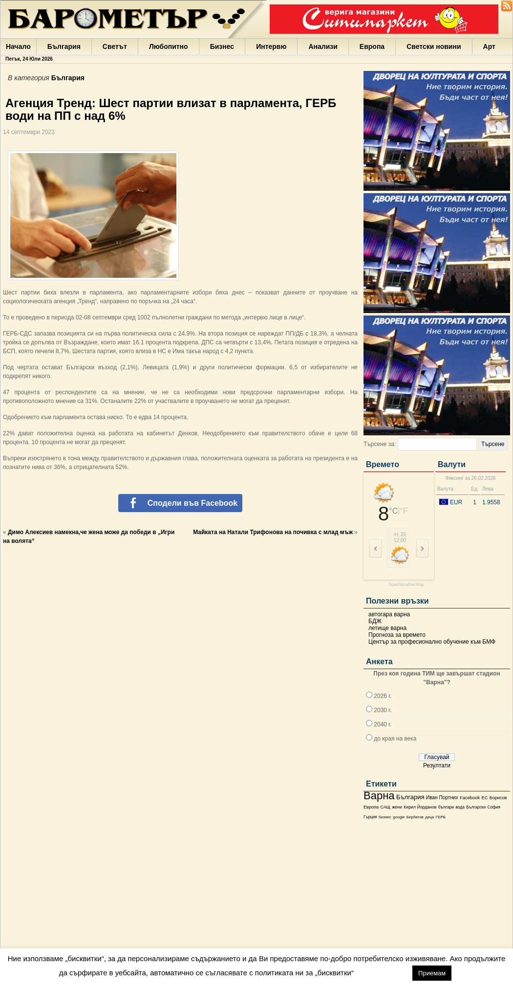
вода (459, 807)
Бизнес (222, 46)
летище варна (387, 628)
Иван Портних (442, 797)
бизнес (385, 817)
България (64, 46)
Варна (379, 795)
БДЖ (375, 621)
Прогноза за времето (397, 634)
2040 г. (382, 724)
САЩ (385, 807)
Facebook (470, 797)
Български (476, 807)
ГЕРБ (441, 817)
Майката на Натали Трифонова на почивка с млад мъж (273, 532)
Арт (489, 46)
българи (446, 807)
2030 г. (382, 710)
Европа (372, 46)
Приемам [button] (432, 973)
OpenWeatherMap (406, 585)
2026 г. (382, 696)
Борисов (498, 797)
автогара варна (389, 614)
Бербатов (415, 817)
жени (397, 807)
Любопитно (168, 46)
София (493, 807)
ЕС (484, 797)
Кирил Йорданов (420, 807)
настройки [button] (382, 972)
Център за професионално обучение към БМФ (431, 641)
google (399, 817)
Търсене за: (379, 444)
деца (429, 817)
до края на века (395, 738)
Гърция (370, 817)
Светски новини (433, 46)
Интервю (271, 46)
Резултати (436, 765)
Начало (18, 46)
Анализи (322, 46)
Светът (115, 46)
